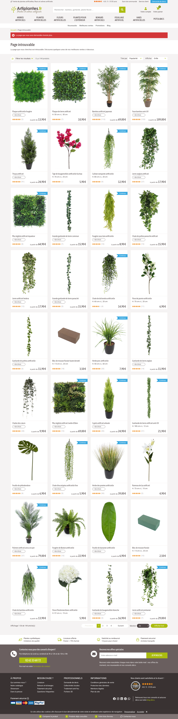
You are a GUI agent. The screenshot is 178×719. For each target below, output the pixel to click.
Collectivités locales (72, 685)
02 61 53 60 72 (33, 660)
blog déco (150, 700)
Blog (108, 25)
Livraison (40, 682)
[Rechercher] (122, 10)
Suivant (121, 625)
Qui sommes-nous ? (18, 682)
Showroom (15, 688)
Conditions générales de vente (102, 682)
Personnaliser (129, 712)
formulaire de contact (41, 666)
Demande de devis (159, 1)
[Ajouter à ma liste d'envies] (14, 70)
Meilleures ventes (86, 25)
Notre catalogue (17, 685)
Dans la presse (16, 691)
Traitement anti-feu (71, 688)
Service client (144, 1)
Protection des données (100, 685)
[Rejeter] (146, 712)
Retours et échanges (45, 685)
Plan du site (95, 691)
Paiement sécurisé (44, 688)
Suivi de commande (129, 1)
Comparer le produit (48, 716)
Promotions (100, 25)
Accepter (140, 712)
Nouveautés (72, 25)
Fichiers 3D (68, 691)
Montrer (133, 626)
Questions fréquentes (45, 691)
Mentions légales (97, 688)
